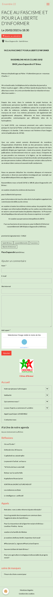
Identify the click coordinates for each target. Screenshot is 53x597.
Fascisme (34, 243)
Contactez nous (10, 420)
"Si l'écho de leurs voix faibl (14, 467)
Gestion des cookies (26, 594)
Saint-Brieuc (7, 243)
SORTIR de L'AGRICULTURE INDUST (18, 484)
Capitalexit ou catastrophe (14, 456)
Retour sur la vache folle (13, 473)
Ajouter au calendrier (12, 36)
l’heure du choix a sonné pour (15, 574)
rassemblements (21, 243)
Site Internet (6, 286)
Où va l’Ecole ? (9, 444)
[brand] (9, 4)
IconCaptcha (23, 347)
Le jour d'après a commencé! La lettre (18, 408)
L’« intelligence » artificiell (13, 496)
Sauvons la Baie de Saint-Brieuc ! (16, 549)
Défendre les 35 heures (13, 450)
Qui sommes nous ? (11, 401)
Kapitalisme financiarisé (13, 478)
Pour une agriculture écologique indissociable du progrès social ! (26, 556)
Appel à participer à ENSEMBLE (15, 414)
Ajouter (6, 353)
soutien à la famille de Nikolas (15, 532)
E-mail (3, 276)
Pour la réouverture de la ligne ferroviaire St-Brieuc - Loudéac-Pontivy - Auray (24, 525)
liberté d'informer (9, 247)
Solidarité (7, 395)
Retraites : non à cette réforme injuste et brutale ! (23, 510)
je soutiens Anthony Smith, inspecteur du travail (22, 538)
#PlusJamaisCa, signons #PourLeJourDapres (21, 543)
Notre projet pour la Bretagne (15, 389)
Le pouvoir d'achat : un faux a (15, 461)
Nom (3, 266)
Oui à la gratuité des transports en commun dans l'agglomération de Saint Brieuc (22, 516)
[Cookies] (6, 591)
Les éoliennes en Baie (12, 490)
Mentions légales (26, 590)
